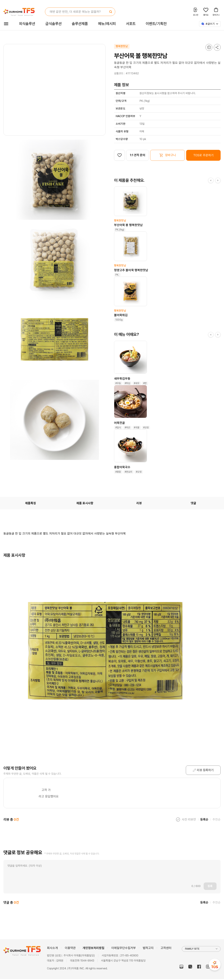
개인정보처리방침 (93, 948)
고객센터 (166, 948)
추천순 (216, 819)
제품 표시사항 (84, 503)
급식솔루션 (53, 23)
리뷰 (139, 503)
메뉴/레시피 (107, 23)
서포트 (131, 23)
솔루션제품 (80, 23)
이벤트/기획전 (156, 23)
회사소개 (52, 948)
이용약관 (70, 948)
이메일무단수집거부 (123, 948)
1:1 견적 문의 (137, 155)
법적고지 (148, 948)
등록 (210, 886)
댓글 (193, 503)
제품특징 (30, 503)
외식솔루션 (27, 23)
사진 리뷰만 (189, 819)
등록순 (204, 819)
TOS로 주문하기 (203, 155)
